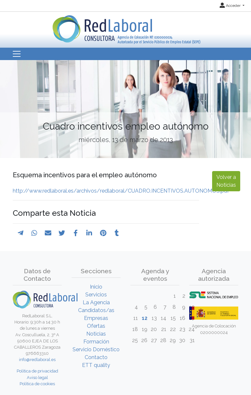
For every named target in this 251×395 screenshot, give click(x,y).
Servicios (96, 295)
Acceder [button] (231, 5)
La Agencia (96, 302)
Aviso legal (37, 377)
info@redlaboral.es (37, 359)
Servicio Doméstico (96, 349)
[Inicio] (125, 27)
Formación (96, 342)
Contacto (96, 357)
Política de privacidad (37, 371)
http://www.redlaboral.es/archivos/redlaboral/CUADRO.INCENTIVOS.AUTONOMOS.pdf (121, 191)
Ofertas (96, 326)
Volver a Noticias (226, 181)
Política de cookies (37, 383)
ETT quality (96, 365)
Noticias (96, 334)
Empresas (96, 318)
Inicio (96, 287)
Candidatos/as (96, 310)
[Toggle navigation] (16, 54)
